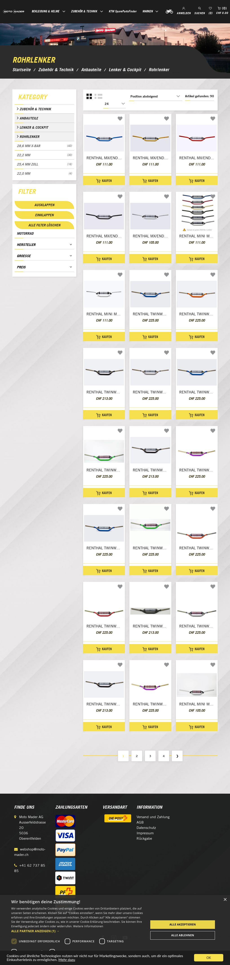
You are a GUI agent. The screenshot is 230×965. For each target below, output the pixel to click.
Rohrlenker (29, 136)
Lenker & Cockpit (34, 127)
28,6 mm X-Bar (44, 146)
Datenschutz (146, 828)
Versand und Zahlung (153, 817)
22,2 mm (44, 155)
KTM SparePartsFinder (122, 11)
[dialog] (115, 930)
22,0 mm (44, 173)
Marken (147, 11)
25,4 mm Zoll (44, 164)
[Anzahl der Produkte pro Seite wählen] (114, 103)
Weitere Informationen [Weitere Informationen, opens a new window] (88, 926)
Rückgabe (144, 838)
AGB (140, 822)
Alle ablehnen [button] (182, 935)
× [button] (225, 899)
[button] (78, 931)
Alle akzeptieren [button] (182, 924)
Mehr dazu (66, 960)
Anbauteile (29, 118)
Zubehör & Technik (35, 109)
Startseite (21, 69)
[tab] (44, 98)
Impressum (145, 833)
